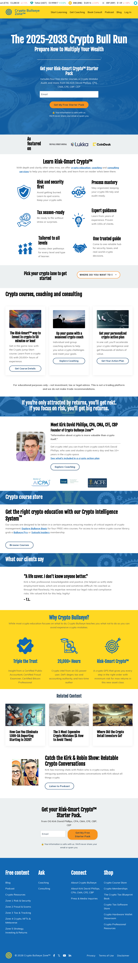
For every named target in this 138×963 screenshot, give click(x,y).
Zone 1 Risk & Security (18, 901)
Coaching (43, 883)
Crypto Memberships (115, 889)
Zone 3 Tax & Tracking (18, 913)
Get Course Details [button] (25, 368)
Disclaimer (123, 956)
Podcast (109, 12)
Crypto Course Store (115, 883)
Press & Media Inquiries (84, 899)
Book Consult (94, 12)
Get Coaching (77, 12)
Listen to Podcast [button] (59, 786)
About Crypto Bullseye (83, 883)
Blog (119, 12)
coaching (97, 167)
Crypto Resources (15, 895)
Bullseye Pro (21, 532)
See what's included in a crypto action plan (75, 458)
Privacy (91, 956)
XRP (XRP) (120, 3)
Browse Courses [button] (19, 545)
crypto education (81, 167)
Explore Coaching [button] (69, 361)
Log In (127, 12)
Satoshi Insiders (40, 532)
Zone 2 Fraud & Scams (18, 907)
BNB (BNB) (88, 3)
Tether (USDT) (52, 3)
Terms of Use (106, 956)
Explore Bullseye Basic (34, 529)
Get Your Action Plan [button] (112, 361)
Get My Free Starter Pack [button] (69, 104)
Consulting (44, 889)
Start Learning (59, 12)
